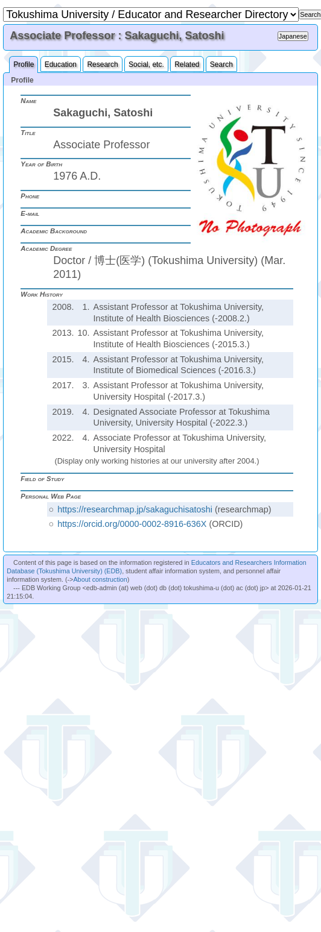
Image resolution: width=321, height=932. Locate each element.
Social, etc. (146, 64)
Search (221, 64)
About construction (100, 579)
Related (186, 64)
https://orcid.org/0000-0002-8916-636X (131, 524)
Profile (23, 64)
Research (102, 64)
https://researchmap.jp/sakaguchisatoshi (134, 509)
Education (61, 64)
